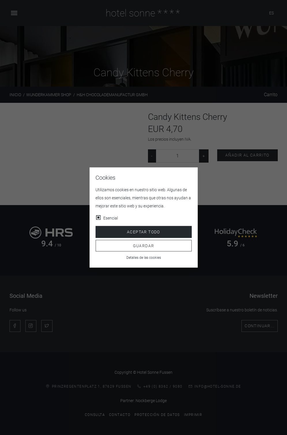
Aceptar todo (143, 232)
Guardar (143, 245)
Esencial (110, 218)
